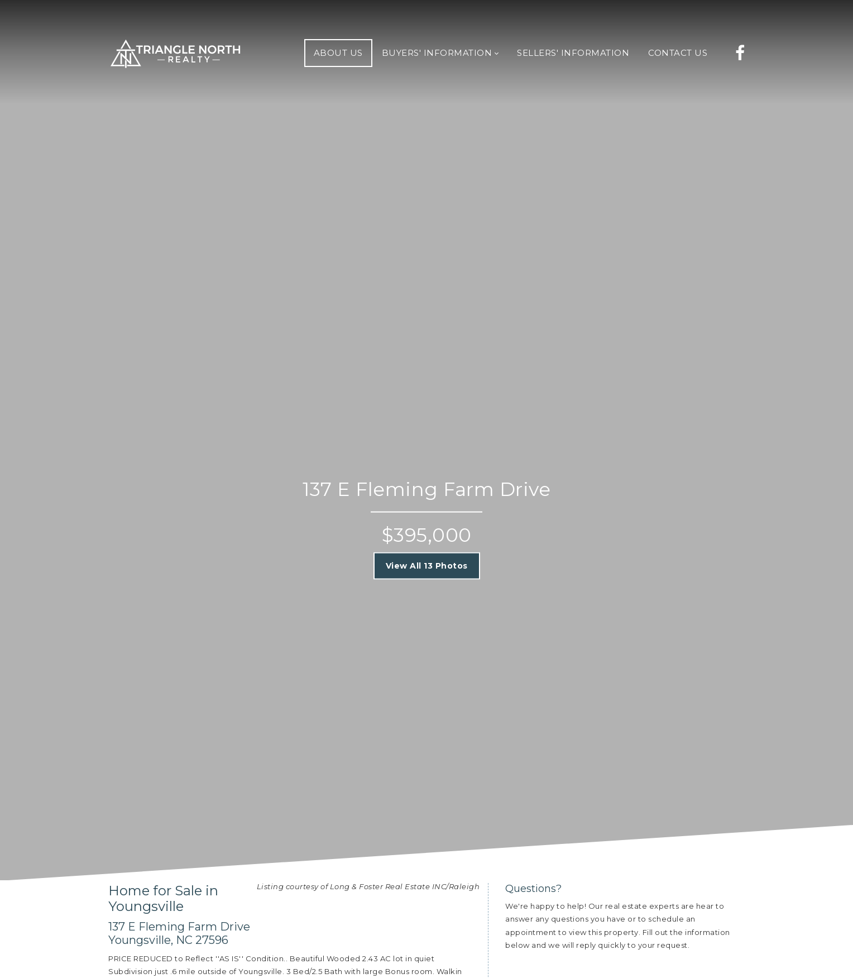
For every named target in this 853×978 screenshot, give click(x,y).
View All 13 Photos (427, 566)
